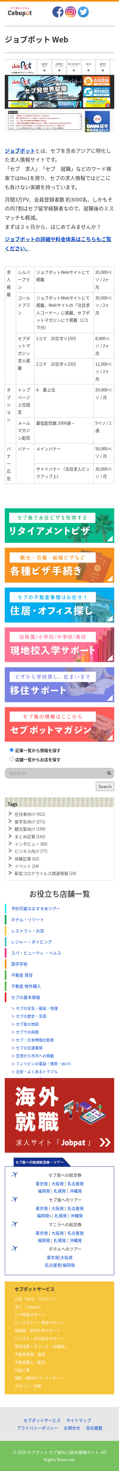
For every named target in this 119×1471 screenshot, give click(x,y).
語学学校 (19, 964)
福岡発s (43, 1215)
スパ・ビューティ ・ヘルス (36, 953)
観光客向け (30, 829)
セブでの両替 (27, 1032)
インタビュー (31, 844)
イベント (27, 866)
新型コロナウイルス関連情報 (45, 873)
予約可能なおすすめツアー (35, 908)
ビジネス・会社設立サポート (39, 1338)
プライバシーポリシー (37, 1428)
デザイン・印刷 (28, 1386)
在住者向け (30, 814)
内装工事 (22, 1370)
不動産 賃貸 (22, 975)
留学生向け (30, 822)
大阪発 (57, 1183)
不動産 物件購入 (26, 986)
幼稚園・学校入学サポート (37, 1330)
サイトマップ (78, 1420)
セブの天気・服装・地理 (37, 1008)
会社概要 (94, 1428)
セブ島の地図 (27, 1024)
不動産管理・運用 (30, 1354)
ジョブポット (20, 150)
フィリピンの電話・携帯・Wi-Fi (43, 1064)
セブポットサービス (42, 1420)
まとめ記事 (30, 836)
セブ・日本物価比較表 (35, 1040)
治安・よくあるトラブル (37, 1072)
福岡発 (43, 1191)
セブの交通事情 (29, 1048)
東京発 (41, 1183)
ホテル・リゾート (27, 919)
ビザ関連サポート (30, 1315)
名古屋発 (75, 1183)
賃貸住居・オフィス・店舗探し (41, 1346)
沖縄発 (75, 1191)
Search (105, 786)
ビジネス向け (31, 851)
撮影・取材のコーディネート (39, 1378)
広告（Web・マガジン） (36, 1299)
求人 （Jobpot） (29, 1307)
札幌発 (59, 1191)
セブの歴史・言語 (31, 1016)
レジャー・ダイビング (31, 942)
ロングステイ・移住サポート (39, 1323)
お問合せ (72, 1428)
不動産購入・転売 (30, 1362)
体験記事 (27, 859)
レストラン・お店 (27, 931)
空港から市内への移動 (35, 1056)
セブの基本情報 (25, 997)
